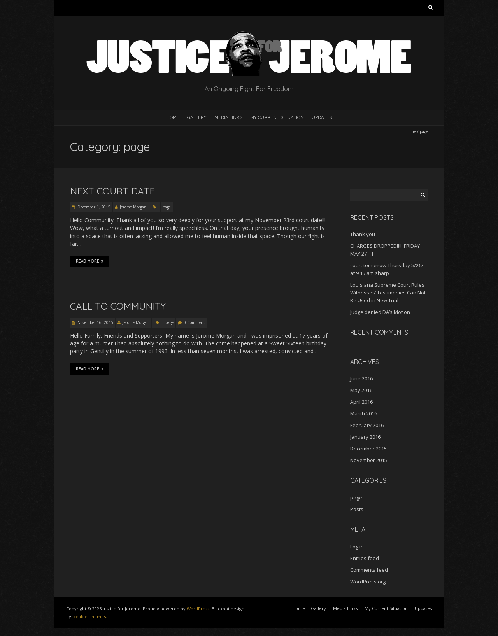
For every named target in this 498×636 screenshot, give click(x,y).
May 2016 (361, 390)
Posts (356, 509)
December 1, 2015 (93, 207)
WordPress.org (368, 581)
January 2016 (365, 436)
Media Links (228, 117)
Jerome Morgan (133, 207)
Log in (357, 546)
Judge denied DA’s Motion (380, 311)
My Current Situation (277, 117)
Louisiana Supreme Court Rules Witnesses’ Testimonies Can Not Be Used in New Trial (388, 292)
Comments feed (369, 569)
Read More (89, 261)
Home (172, 117)
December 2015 (368, 448)
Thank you (362, 234)
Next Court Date (112, 191)
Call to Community (118, 306)
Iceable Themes (89, 616)
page (167, 207)
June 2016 (361, 378)
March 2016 (363, 413)
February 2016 (367, 425)
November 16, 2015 (95, 322)
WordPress (198, 608)
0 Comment (194, 322)
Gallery (197, 117)
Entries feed (364, 558)
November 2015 (368, 460)
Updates (322, 117)
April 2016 (361, 401)
